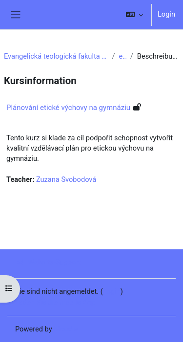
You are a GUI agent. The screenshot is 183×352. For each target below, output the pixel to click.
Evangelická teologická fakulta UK (56, 56)
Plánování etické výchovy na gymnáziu (68, 107)
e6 (122, 56)
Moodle (66, 329)
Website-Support (48, 262)
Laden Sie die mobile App (55, 302)
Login (166, 14)
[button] (134, 14)
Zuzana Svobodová (66, 179)
